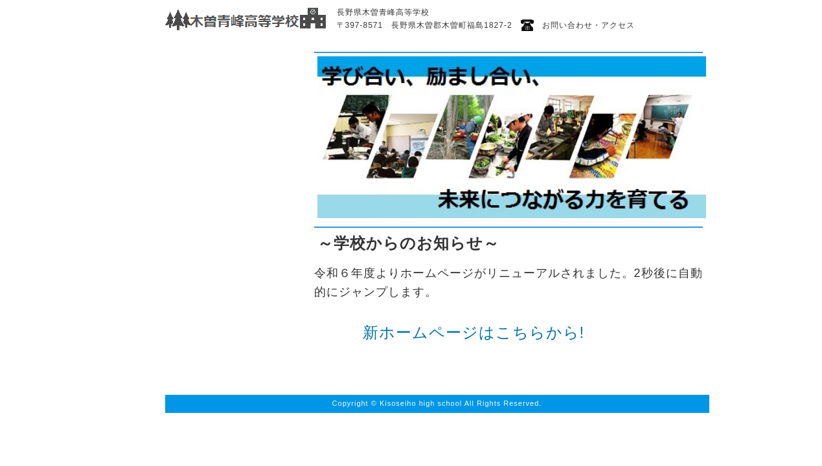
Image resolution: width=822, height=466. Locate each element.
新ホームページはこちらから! (474, 332)
